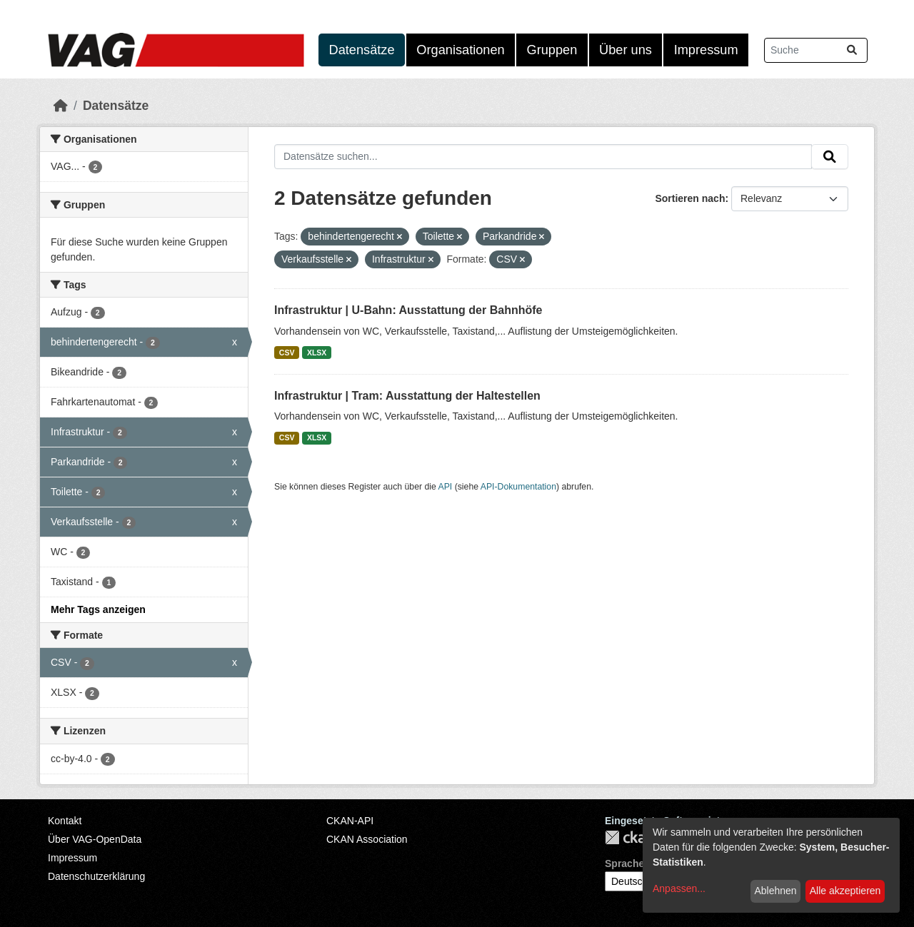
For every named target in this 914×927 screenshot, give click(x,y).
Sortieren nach (690, 198)
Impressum (706, 50)
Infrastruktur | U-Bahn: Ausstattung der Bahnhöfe (408, 310)
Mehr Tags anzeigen (98, 609)
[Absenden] (852, 50)
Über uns (625, 50)
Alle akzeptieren (845, 890)
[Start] (61, 105)
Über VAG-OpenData (94, 839)
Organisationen (460, 50)
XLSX (316, 352)
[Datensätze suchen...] (816, 50)
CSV (287, 352)
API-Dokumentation (518, 487)
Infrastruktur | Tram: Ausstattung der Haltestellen (407, 396)
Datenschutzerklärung (96, 876)
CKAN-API (349, 820)
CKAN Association (367, 839)
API (445, 487)
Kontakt (64, 820)
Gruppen (552, 50)
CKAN (629, 837)
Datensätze (362, 50)
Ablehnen (775, 890)
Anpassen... (679, 888)
